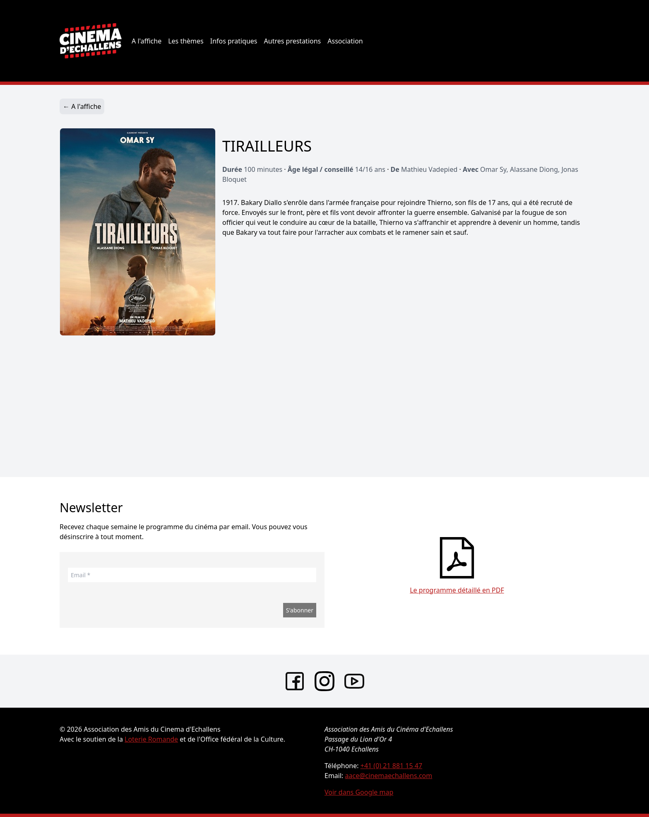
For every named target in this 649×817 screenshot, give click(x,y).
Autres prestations (292, 41)
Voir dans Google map (358, 792)
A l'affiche (146, 41)
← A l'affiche (82, 106)
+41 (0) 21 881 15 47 (391, 765)
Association (345, 41)
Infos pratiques (233, 41)
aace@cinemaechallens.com (389, 775)
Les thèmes (186, 41)
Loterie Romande (151, 739)
